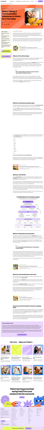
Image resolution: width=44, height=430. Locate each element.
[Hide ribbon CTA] (42, 427)
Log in (36, 1)
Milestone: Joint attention (5, 38)
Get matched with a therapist (22, 334)
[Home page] (3, 1)
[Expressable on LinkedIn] (7, 424)
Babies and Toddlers (9, 3)
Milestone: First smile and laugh (5, 34)
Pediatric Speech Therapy (14, 410)
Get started (40, 1)
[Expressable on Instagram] (1, 424)
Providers (29, 421)
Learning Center (3, 3)
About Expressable (30, 410)
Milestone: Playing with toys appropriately (5, 40)
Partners (28, 1)
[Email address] (6, 54)
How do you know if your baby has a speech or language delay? (6, 46)
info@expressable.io (39, 411)
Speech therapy (12, 1)
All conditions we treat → (14, 425)
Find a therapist (28, 428)
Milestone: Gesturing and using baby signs (5, 36)
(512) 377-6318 (38, 413)
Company (32, 1)
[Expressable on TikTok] (9, 424)
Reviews (29, 418)
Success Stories (21, 414)
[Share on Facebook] (3, 24)
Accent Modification (13, 424)
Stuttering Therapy (13, 416)
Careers (29, 414)
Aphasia (12, 421)
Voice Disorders (13, 420)
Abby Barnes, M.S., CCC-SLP (7, 22)
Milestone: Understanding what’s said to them (5, 43)
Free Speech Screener (22, 410)
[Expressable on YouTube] (5, 424)
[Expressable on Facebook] (3, 424)
